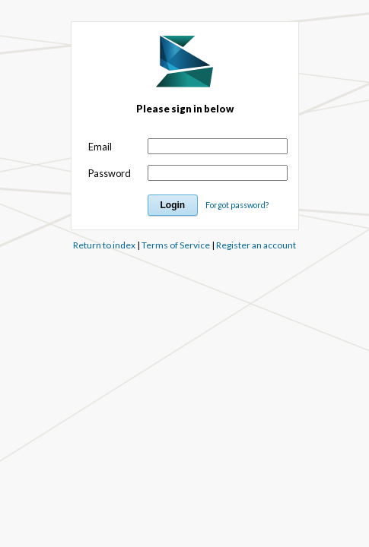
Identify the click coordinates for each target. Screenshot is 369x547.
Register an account (256, 245)
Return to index (104, 245)
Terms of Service (176, 245)
